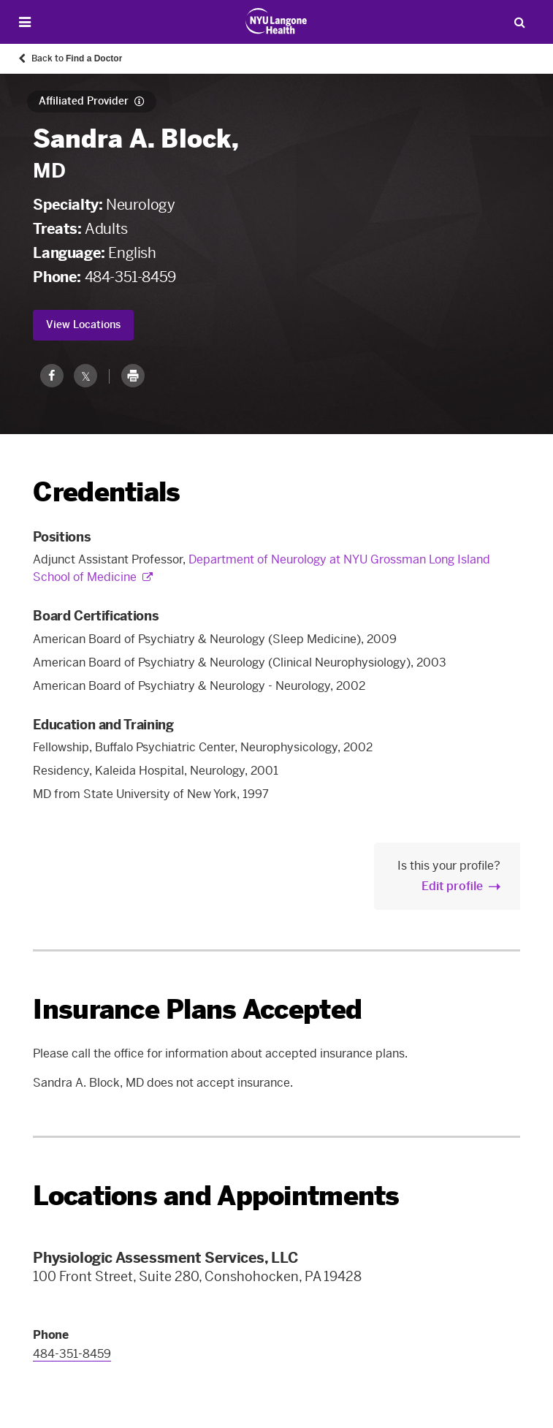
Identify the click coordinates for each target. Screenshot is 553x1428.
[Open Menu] (25, 22)
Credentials (106, 492)
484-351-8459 (130, 277)
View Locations (83, 325)
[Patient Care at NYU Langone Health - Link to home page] (276, 21)
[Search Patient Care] (519, 22)
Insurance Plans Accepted (197, 1009)
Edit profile (452, 886)
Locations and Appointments (216, 1196)
